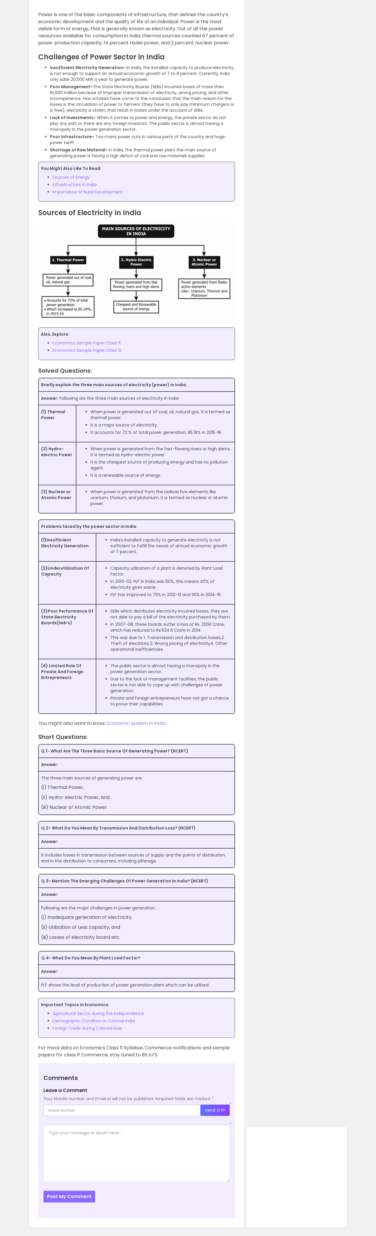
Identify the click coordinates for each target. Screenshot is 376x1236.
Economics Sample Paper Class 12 (87, 350)
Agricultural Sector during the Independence (98, 1013)
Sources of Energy (71, 177)
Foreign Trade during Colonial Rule (87, 1028)
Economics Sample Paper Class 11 (86, 343)
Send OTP (215, 1110)
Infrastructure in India (75, 185)
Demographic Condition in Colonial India (94, 1021)
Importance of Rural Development (88, 192)
